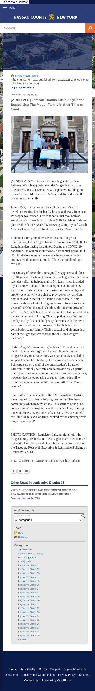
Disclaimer (11, 674)
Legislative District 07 (29, 589)
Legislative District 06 (29, 585)
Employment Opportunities (38, 674)
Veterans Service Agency (30, 553)
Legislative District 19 (29, 635)
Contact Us (31, 680)
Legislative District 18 (29, 632)
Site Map (84, 674)
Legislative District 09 (29, 596)
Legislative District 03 (29, 573)
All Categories (25, 550)
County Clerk (24, 561)
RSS (20, 533)
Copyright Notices (75, 669)
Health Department (27, 557)
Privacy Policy (67, 674)
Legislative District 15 (29, 620)
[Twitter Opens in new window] (20, 471)
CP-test (22, 639)
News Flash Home (26, 75)
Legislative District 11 (29, 604)
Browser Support (49, 669)
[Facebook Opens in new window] (14, 471)
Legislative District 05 (29, 581)
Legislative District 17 (29, 628)
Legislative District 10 (29, 600)
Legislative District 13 (29, 612)
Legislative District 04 (29, 577)
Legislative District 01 (29, 565)
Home (13, 669)
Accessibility (27, 669)
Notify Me (23, 537)
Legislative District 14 (29, 616)
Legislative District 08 (29, 592)
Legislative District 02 (29, 569)
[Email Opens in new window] (27, 471)
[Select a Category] (48, 520)
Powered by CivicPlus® (56, 680)
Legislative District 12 (29, 608)
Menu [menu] (12, 7)
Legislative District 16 (29, 624)
